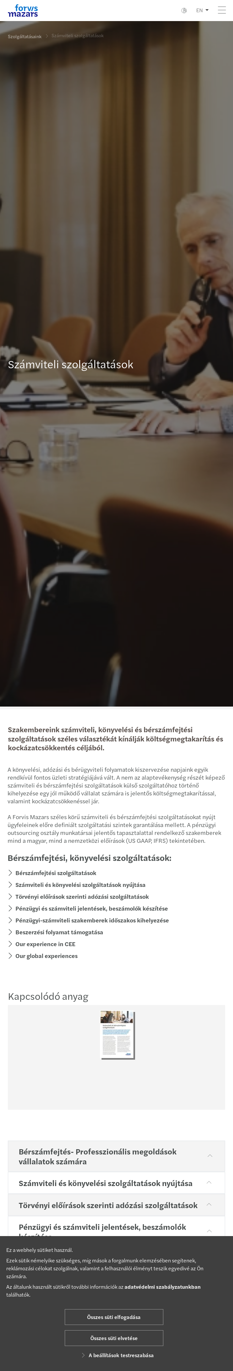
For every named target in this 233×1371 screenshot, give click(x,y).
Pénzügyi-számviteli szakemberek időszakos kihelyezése (89, 920)
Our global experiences (44, 955)
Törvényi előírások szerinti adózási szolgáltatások (79, 896)
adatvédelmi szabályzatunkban (163, 1286)
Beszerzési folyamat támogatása (56, 932)
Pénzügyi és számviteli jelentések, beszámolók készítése (88, 908)
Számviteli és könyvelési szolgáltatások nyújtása (77, 884)
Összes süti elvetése (114, 1338)
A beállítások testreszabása (117, 1355)
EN (199, 10)
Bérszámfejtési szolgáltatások (52, 872)
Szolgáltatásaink (24, 36)
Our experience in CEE (42, 944)
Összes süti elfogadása (114, 1317)
